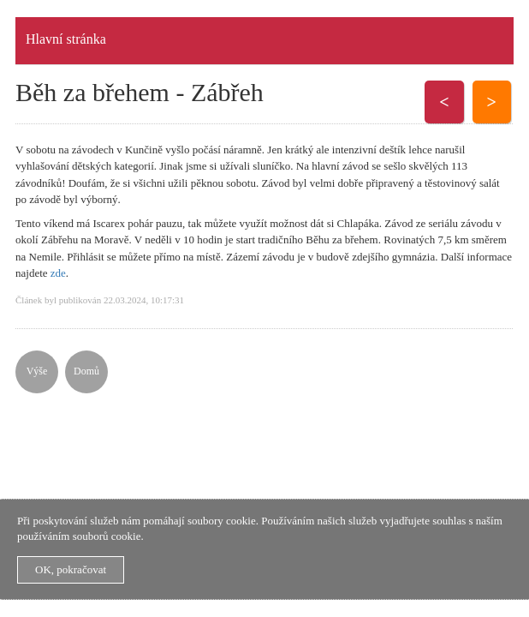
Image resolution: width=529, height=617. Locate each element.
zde (58, 273)
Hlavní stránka (66, 39)
